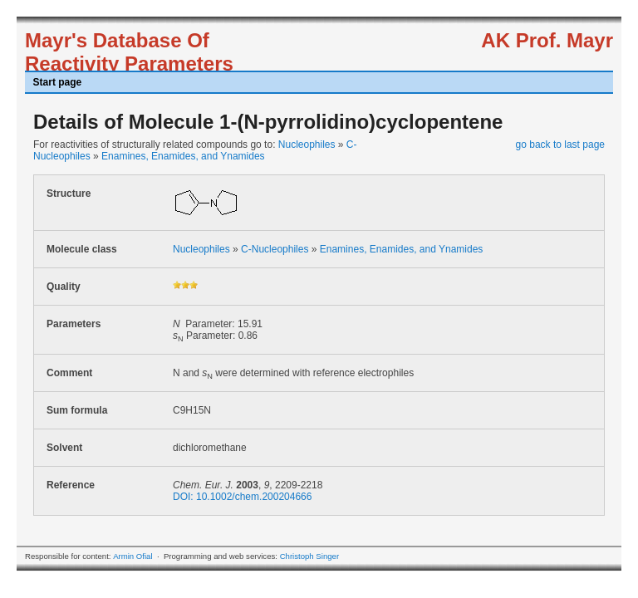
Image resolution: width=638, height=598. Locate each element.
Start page (57, 82)
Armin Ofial (132, 556)
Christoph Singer (309, 556)
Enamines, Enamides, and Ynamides (183, 156)
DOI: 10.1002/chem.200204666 (242, 496)
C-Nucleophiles (274, 249)
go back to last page (560, 144)
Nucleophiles (307, 144)
